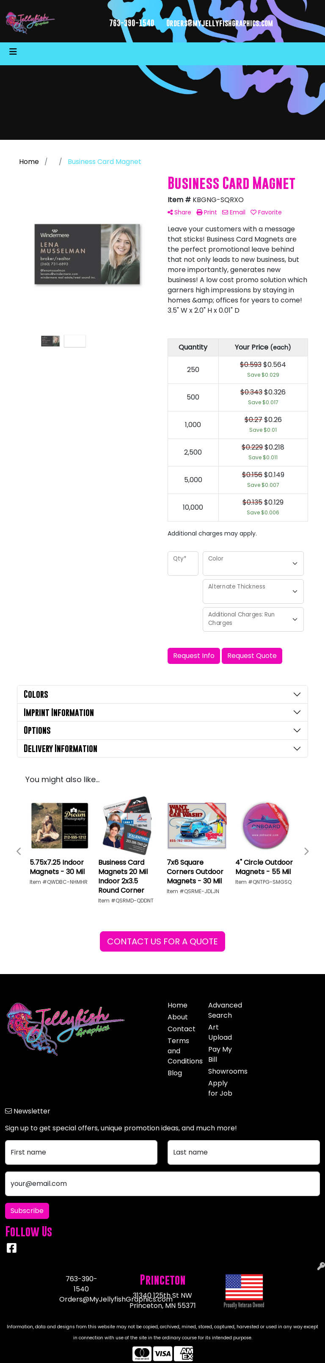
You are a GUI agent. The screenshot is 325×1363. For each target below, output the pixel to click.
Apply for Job (220, 1088)
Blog (175, 1073)
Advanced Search (223, 1010)
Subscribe (27, 1211)
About (178, 1017)
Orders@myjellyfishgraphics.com (219, 23)
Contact (182, 1029)
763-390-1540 (131, 23)
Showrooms (223, 1071)
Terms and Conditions (183, 1051)
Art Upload (220, 1032)
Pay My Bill (220, 1054)
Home (177, 1005)
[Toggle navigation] (13, 52)
